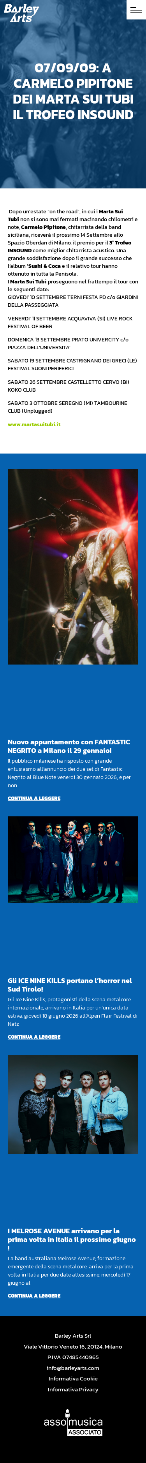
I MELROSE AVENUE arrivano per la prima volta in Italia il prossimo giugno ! (72, 1239)
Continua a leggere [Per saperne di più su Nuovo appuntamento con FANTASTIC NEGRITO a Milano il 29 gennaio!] (34, 798)
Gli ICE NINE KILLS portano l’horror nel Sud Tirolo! (70, 984)
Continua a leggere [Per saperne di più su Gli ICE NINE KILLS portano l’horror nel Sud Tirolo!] (34, 1037)
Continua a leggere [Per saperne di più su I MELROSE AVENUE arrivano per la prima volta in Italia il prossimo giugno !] (34, 1295)
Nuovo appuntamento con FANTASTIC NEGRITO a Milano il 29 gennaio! (69, 746)
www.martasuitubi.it (34, 424)
